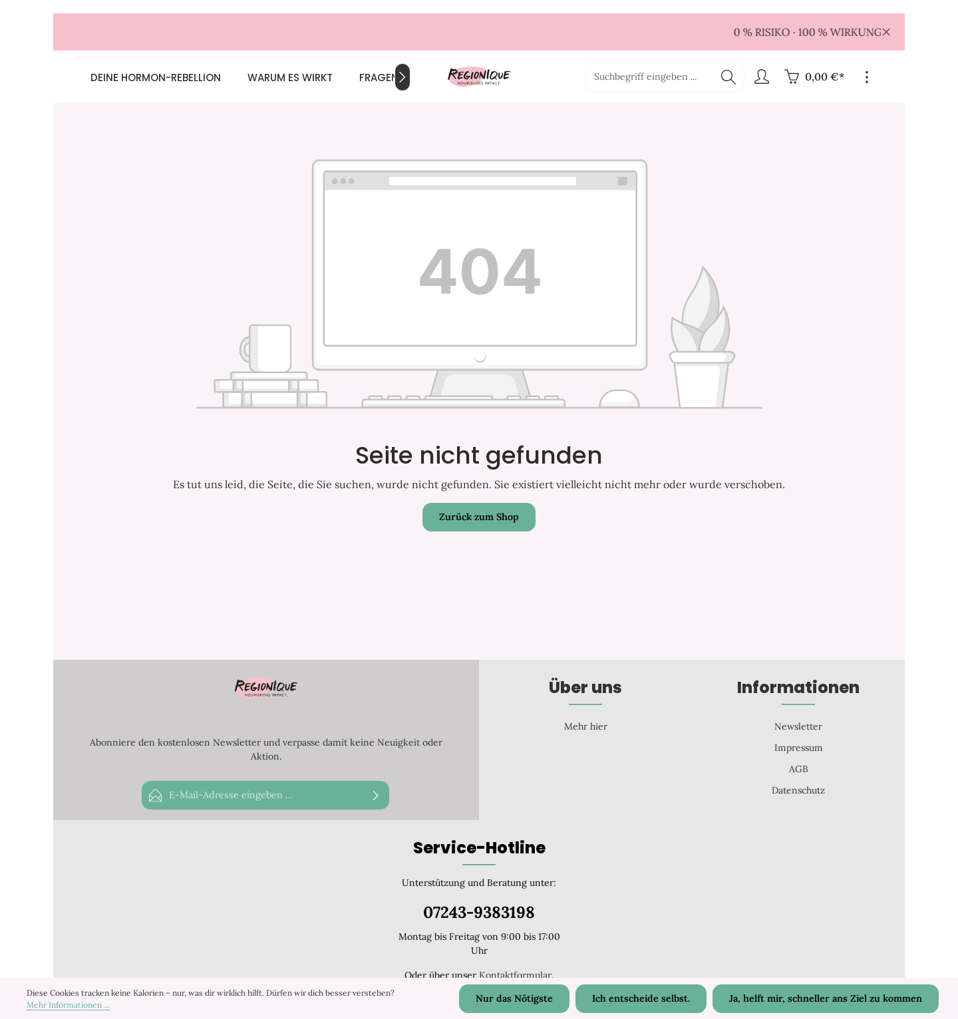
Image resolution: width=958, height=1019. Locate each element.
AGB (798, 769)
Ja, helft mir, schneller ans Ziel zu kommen (826, 999)
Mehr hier (585, 726)
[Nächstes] (402, 77)
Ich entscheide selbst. (643, 999)
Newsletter (798, 726)
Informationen (798, 687)
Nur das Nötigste (518, 999)
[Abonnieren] (376, 795)
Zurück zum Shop (479, 517)
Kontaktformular (515, 975)
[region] (479, 32)
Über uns (585, 687)
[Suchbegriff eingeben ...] (649, 77)
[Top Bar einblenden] (866, 77)
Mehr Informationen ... (68, 1005)
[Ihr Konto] (761, 77)
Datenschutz (798, 790)
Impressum (798, 748)
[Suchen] (728, 77)
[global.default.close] (886, 29)
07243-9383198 (479, 912)
